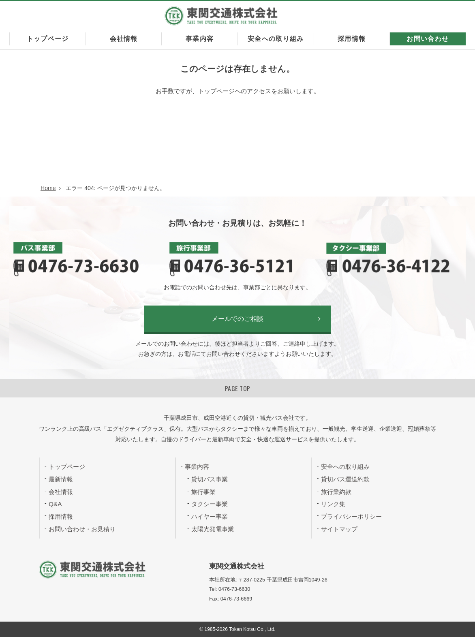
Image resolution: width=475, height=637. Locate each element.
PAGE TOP (237, 388)
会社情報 (124, 38)
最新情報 (61, 479)
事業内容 (200, 38)
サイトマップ (339, 529)
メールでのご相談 (237, 318)
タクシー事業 (209, 503)
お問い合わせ (428, 38)
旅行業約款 (336, 491)
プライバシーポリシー (351, 516)
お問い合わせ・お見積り (82, 529)
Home (48, 188)
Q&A (55, 503)
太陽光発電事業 (212, 529)
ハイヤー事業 (209, 516)
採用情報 (352, 38)
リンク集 (333, 503)
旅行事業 (203, 491)
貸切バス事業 (209, 479)
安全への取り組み (276, 38)
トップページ (48, 38)
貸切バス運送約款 (345, 479)
